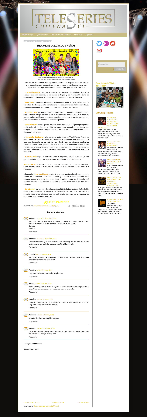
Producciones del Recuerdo (61, 35)
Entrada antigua (83, 402)
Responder (33, 231)
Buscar (120, 69)
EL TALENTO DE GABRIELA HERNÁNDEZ (113, 143)
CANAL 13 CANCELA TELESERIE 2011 (115, 200)
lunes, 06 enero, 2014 (43, 254)
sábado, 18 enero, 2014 (45, 315)
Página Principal (27, 35)
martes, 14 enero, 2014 (43, 283)
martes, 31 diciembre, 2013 (46, 218)
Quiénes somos (42, 35)
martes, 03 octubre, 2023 (46, 328)
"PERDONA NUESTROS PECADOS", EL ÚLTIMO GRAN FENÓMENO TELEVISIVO (108, 122)
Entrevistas (78, 35)
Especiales (89, 35)
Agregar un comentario (33, 344)
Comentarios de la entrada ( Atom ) (46, 406)
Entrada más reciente (31, 402)
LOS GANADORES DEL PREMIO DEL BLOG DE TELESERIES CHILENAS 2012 (114, 181)
